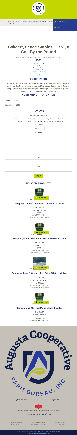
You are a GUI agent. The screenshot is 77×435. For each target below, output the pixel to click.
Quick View (41, 198)
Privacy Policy (15, 424)
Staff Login (61, 424)
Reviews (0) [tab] (39, 74)
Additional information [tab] (39, 72)
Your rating (38, 125)
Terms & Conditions (15, 422)
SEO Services (46, 433)
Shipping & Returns (38, 422)
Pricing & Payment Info (38, 424)
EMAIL (57, 400)
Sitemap (58, 431)
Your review (38, 132)
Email (38, 166)
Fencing (23, 21)
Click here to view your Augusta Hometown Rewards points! (38, 410)
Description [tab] (39, 69)
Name (38, 158)
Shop (9, 21)
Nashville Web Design (35, 433)
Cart (57, 28)
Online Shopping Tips (61, 422)
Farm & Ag (15, 21)
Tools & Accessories (34, 21)
